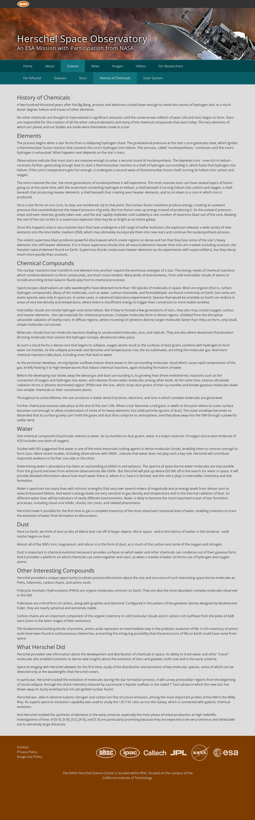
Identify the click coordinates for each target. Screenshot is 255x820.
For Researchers (171, 66)
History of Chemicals (115, 78)
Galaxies (60, 78)
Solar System (153, 78)
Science (72, 66)
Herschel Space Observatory (82, 38)
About (49, 66)
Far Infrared (32, 78)
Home (27, 66)
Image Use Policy (29, 757)
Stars (83, 78)
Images (117, 66)
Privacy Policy (27, 752)
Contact (23, 747)
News (95, 66)
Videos (141, 66)
